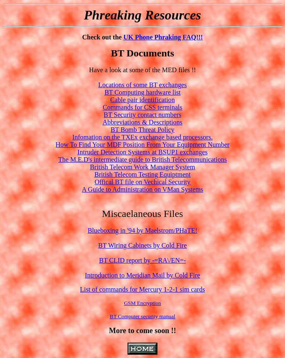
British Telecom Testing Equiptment (142, 174)
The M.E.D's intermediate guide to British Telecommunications (142, 159)
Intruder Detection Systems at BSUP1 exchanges (142, 152)
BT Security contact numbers (143, 114)
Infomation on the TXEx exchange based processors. (142, 137)
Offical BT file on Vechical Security (143, 181)
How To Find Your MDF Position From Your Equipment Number (143, 144)
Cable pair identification (142, 99)
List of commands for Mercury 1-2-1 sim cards (142, 289)
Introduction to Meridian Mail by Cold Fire (142, 275)
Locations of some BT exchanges (142, 84)
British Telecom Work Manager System (142, 166)
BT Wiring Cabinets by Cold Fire (142, 245)
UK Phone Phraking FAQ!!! (163, 37)
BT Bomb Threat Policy (142, 129)
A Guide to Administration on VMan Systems (142, 189)
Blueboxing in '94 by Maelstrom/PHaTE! (142, 230)
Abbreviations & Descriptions (142, 122)
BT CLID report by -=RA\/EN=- (142, 260)
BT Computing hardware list (142, 92)
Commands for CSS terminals (142, 107)
